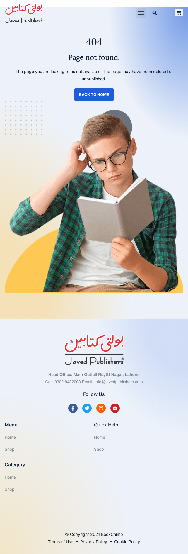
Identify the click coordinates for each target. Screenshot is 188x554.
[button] (141, 13)
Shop (10, 449)
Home (10, 437)
